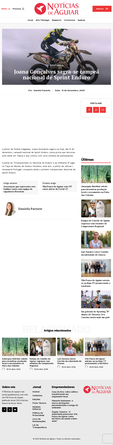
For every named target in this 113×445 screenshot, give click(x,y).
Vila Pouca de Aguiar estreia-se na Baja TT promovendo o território (95, 283)
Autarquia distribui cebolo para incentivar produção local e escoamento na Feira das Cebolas (95, 190)
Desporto (56, 65)
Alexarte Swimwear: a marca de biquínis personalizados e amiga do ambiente (65, 404)
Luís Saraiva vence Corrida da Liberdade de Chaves (94, 253)
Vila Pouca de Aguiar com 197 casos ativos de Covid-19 (57, 187)
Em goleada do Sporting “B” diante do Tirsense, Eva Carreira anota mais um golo (95, 314)
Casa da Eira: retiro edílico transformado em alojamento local (65, 394)
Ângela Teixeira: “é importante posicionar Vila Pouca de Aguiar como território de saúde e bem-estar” (65, 416)
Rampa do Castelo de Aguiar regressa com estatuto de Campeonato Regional (95, 223)
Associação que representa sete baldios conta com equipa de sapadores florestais (20, 189)
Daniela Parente (42, 90)
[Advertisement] (39, 119)
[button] (19, 9)
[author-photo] (4, 369)
